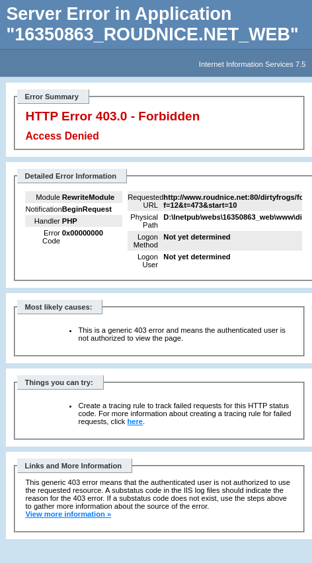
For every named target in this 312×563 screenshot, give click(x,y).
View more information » (68, 514)
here (135, 421)
